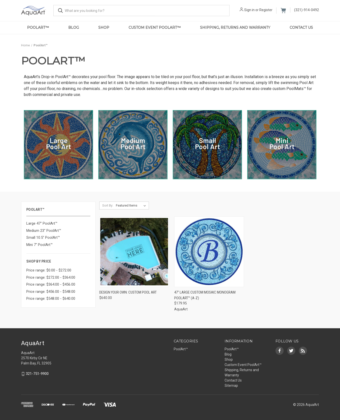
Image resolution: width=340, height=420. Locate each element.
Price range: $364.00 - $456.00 (50, 284)
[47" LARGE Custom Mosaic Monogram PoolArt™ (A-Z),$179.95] (209, 251)
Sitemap (231, 386)
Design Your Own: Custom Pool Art (128, 292)
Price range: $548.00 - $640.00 (50, 298)
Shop (103, 27)
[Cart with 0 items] (283, 10)
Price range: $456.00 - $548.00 (50, 291)
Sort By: (107, 205)
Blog (73, 27)
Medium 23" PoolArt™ (43, 230)
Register (265, 10)
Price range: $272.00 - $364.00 (50, 277)
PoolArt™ (38, 27)
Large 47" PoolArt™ (41, 223)
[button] (58, 144)
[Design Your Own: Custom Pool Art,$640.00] (134, 251)
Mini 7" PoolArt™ (39, 244)
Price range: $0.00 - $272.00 (48, 270)
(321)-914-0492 (306, 10)
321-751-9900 (37, 374)
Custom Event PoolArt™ (155, 27)
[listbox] (132, 205)
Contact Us (301, 27)
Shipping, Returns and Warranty (235, 27)
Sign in (249, 10)
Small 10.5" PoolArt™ (43, 237)
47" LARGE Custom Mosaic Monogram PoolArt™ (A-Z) (205, 295)
